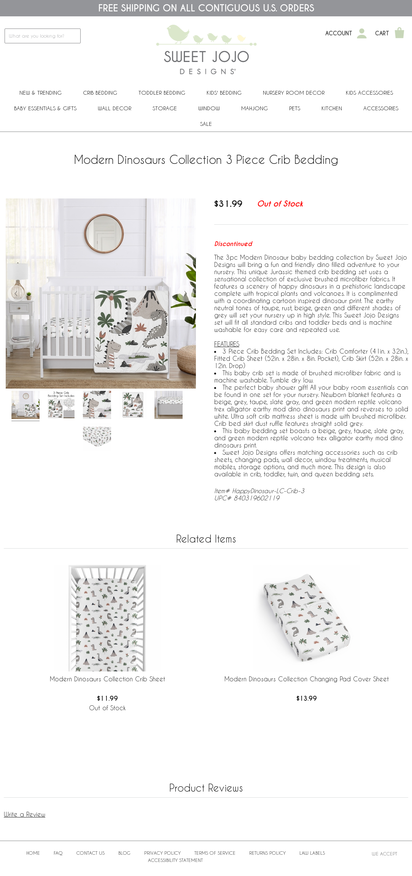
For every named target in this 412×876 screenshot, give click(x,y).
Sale (206, 124)
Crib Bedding (100, 92)
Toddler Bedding (161, 92)
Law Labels (312, 852)
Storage (165, 108)
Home (33, 852)
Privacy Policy (162, 852)
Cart (382, 33)
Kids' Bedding (224, 92)
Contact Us (90, 852)
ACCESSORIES (380, 108)
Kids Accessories (369, 92)
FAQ (58, 852)
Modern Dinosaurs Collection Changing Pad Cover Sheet (306, 678)
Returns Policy (267, 852)
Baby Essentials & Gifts (45, 108)
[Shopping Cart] (399, 33)
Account (338, 33)
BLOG (124, 852)
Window (209, 108)
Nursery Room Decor (294, 92)
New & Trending (40, 92)
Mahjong (254, 108)
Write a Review (24, 814)
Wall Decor (114, 108)
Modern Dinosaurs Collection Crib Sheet (107, 678)
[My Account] (362, 33)
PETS (294, 108)
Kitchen (331, 108)
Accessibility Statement (175, 860)
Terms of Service (214, 852)
